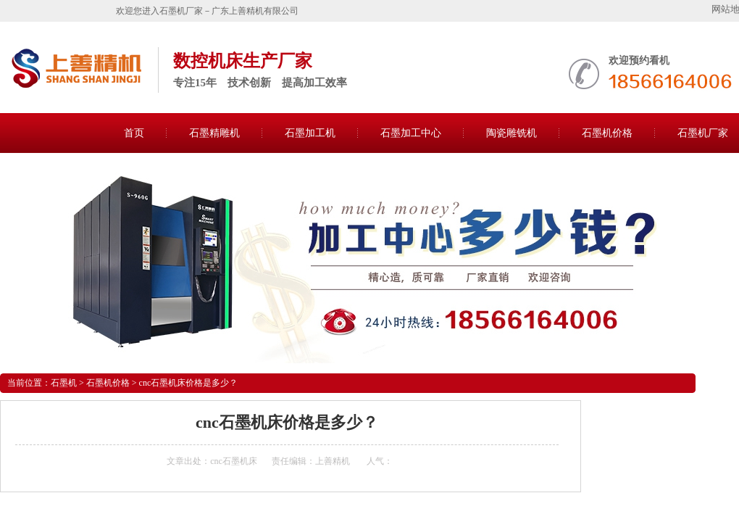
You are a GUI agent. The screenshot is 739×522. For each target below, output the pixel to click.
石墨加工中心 (410, 133)
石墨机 (64, 383)
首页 (134, 133)
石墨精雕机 (214, 133)
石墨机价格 (607, 133)
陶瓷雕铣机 (511, 133)
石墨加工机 (310, 133)
